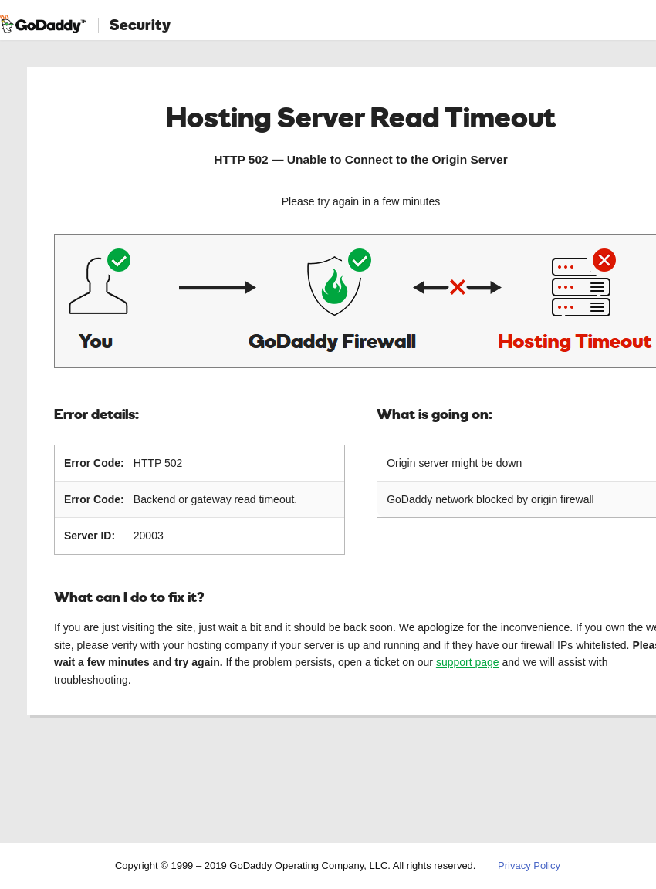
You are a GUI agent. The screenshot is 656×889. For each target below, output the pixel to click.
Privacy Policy (529, 865)
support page (467, 662)
